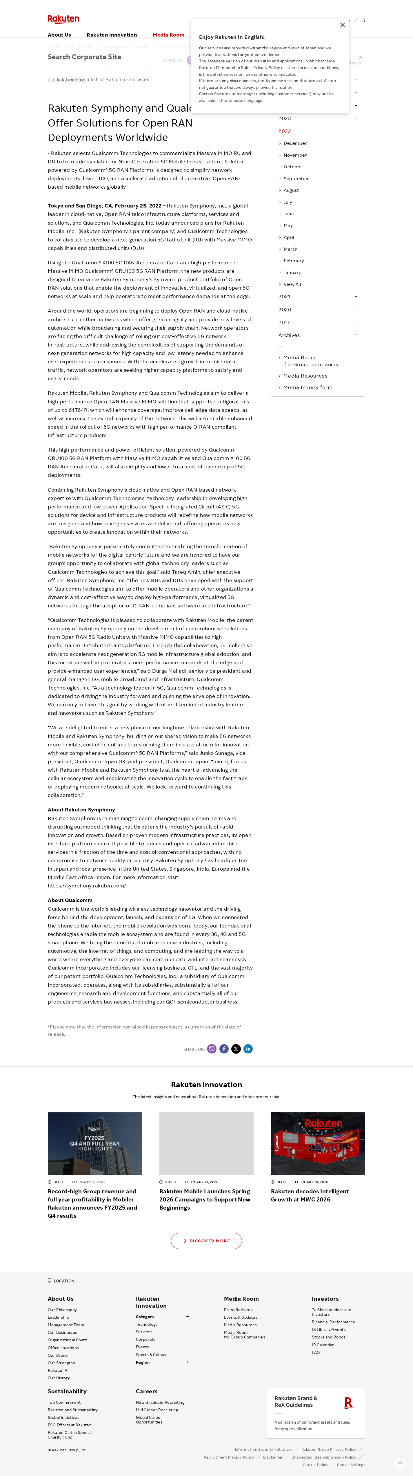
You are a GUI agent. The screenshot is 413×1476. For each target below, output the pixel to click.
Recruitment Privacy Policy (229, 1457)
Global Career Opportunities (149, 1419)
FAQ (316, 1352)
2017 (284, 322)
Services (144, 1331)
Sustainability (67, 1391)
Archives (289, 335)
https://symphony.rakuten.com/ (87, 885)
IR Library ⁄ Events (328, 1329)
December (293, 143)
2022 (143, 46)
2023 (285, 118)
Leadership (58, 1317)
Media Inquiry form (308, 387)
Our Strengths (61, 1362)
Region (143, 1362)
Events (142, 1347)
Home (53, 46)
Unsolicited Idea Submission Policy (324, 1457)
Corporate (146, 1339)
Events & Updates (240, 1317)
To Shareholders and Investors (331, 1312)
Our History (59, 1378)
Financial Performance (333, 1322)
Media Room (168, 28)
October (290, 166)
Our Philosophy (62, 1309)
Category (145, 1316)
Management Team (66, 1324)
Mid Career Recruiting (157, 1410)
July (285, 202)
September (294, 178)
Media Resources (306, 375)
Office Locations (63, 1347)
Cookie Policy (315, 1464)
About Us (59, 28)
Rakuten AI (58, 1370)
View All (290, 284)
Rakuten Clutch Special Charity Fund (70, 1434)
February (291, 261)
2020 (285, 309)
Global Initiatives (63, 1417)
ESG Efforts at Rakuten (70, 1425)
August (289, 190)
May (286, 225)
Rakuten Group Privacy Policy (329, 1449)
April (286, 237)
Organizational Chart (67, 1340)
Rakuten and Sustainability (73, 1410)
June (286, 213)
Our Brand (58, 1355)
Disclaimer (273, 1457)
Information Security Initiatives (264, 1449)
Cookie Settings (351, 1465)
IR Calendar (323, 1345)
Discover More (206, 1241)
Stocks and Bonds (328, 1337)
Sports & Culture (152, 1354)
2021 (284, 296)
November (293, 155)
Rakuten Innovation (112, 28)
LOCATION (61, 1281)
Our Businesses (62, 1332)
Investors (325, 1298)
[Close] (342, 25)
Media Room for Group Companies (244, 1334)
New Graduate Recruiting (160, 1402)
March (288, 249)
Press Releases (115, 46)
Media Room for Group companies (311, 360)
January (290, 272)
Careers (147, 1391)
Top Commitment (64, 1402)
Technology (147, 1324)
